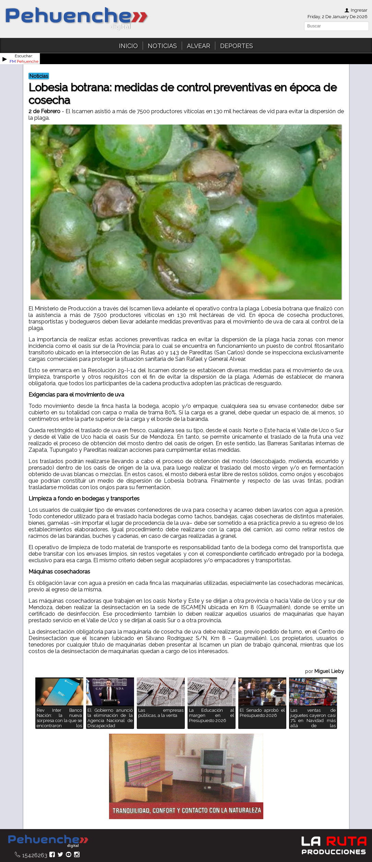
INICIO (128, 45)
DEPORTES (236, 45)
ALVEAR (198, 45)
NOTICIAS (162, 45)
